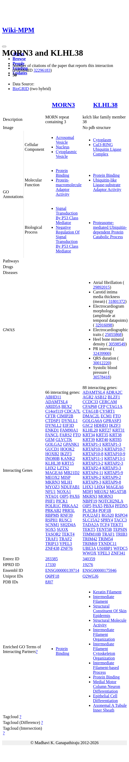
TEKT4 (68, 534)
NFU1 (50, 491)
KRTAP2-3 (113, 463)
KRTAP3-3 (111, 468)
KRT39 (89, 439)
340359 (89, 559)
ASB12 (100, 397)
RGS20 (108, 515)
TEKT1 (116, 524)
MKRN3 (52, 482)
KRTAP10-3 (93, 449)
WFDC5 (120, 548)
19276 (88, 564)
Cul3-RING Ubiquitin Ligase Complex (107, 149)
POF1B (104, 510)
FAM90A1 (69, 430)
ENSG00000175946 (100, 570)
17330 (50, 564)
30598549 (117, 344)
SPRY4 (106, 520)
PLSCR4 (90, 510)
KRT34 (89, 435)
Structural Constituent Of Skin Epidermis (110, 611)
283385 (51, 559)
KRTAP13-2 (93, 463)
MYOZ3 (52, 487)
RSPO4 (121, 515)
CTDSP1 (52, 420)
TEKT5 (89, 529)
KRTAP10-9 (114, 454)
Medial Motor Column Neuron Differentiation (106, 686)
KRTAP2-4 (92, 468)
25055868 (113, 334)
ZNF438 (52, 548)
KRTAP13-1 (114, 458)
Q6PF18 (52, 576)
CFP (101, 406)
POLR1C (53, 506)
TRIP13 (52, 543)
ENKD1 (52, 430)
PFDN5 (121, 506)
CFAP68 (90, 406)
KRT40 (102, 439)
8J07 (49, 582)
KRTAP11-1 (93, 458)
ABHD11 (53, 397)
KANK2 (68, 458)
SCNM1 (52, 524)
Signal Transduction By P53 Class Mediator (67, 215)
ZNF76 (66, 548)
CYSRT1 (107, 411)
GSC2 (88, 425)
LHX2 (50, 468)
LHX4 (99, 487)
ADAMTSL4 (56, 402)
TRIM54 (105, 539)
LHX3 (88, 487)
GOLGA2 (53, 444)
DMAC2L (91, 416)
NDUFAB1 (70, 487)
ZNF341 (118, 553)
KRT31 (118, 430)
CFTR (50, 416)
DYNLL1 (69, 420)
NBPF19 (90, 501)
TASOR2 (53, 534)
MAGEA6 (54, 472)
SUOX (62, 529)
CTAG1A (114, 406)
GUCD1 (52, 449)
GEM (50, 439)
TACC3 (120, 520)
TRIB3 (121, 534)
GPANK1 (71, 444)
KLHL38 (105, 104)
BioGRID (21, 88)
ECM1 (106, 416)
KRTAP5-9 (113, 472)
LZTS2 (63, 468)
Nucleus (62, 147)
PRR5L (68, 510)
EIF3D (68, 425)
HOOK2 (67, 449)
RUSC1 (65, 520)
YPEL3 (65, 543)
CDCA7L (72, 411)
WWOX (90, 553)
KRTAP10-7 (114, 449)
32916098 (104, 325)
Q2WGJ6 (90, 576)
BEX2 (66, 406)
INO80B (52, 458)
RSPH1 (51, 520)
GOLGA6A (92, 420)
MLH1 (66, 482)
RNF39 (66, 515)
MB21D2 (72, 472)
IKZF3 (66, 454)
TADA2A (91, 524)
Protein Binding (62, 173)
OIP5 (64, 496)
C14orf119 (54, 411)
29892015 (101, 287)
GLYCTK (63, 439)
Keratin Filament (107, 592)
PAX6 (75, 496)
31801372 (116, 301)
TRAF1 (51, 539)
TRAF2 (65, 539)
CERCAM (108, 402)
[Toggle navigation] (4, 46)
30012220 (101, 363)
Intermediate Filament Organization (104, 634)
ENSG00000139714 (62, 570)
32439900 (101, 353)
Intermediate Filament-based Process (106, 668)
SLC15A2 (91, 520)
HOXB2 (52, 454)
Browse (19, 58)
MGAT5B (118, 491)
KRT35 (102, 435)
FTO (77, 435)
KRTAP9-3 (92, 482)
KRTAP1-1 (92, 444)
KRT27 (105, 430)
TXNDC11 (107, 543)
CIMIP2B (65, 416)
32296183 (41, 70)
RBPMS (52, 515)
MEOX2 (52, 477)
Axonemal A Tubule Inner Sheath (110, 707)
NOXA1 (64, 491)
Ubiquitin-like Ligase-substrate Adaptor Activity (107, 185)
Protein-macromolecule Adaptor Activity (69, 187)
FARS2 (66, 435)
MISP (65, 477)
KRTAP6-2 (92, 477)
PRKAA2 (70, 506)
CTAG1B (91, 411)
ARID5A (52, 406)
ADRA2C (114, 392)
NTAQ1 (52, 496)
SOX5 (50, 529)
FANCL (52, 435)
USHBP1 (105, 548)
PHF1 (50, 501)
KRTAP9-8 (111, 482)
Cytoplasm (102, 140)
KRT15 (68, 463)
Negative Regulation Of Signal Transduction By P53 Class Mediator (68, 239)
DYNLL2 (53, 425)
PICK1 (62, 501)
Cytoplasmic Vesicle (66, 154)
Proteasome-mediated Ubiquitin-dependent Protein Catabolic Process (110, 229)
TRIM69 (90, 543)
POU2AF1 (91, 515)
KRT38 (115, 435)
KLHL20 (90, 430)
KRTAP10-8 (93, 454)
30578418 (101, 377)
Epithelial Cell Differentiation (105, 698)
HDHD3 (101, 425)
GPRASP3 (112, 420)
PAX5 (97, 506)
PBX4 (109, 506)
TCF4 (104, 524)
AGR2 (88, 397)
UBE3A (89, 548)
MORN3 (63, 104)
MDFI (88, 491)
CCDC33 (90, 402)
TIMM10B (92, 534)
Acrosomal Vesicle (65, 139)
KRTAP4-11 (93, 472)
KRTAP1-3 (111, 444)
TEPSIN (120, 529)
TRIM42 (90, 539)
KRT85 (115, 439)
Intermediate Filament (103, 599)
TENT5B (104, 529)
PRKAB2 (53, 510)
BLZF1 (114, 397)
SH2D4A (68, 524)
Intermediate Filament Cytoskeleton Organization (104, 651)
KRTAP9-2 (111, 477)
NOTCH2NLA (110, 501)
